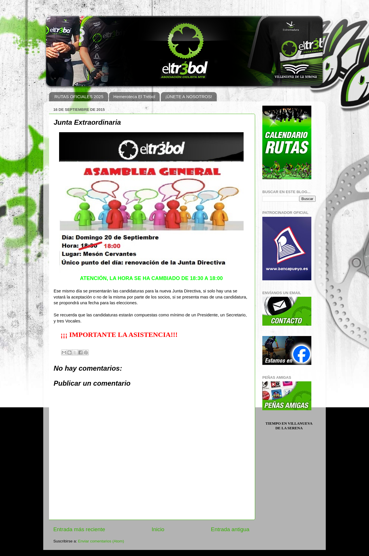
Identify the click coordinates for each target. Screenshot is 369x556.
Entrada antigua (230, 529)
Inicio (158, 529)
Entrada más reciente (79, 529)
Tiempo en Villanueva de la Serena (289, 425)
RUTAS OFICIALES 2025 (78, 96)
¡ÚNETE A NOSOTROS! (188, 96)
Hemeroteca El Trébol (134, 96)
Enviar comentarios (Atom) (101, 541)
